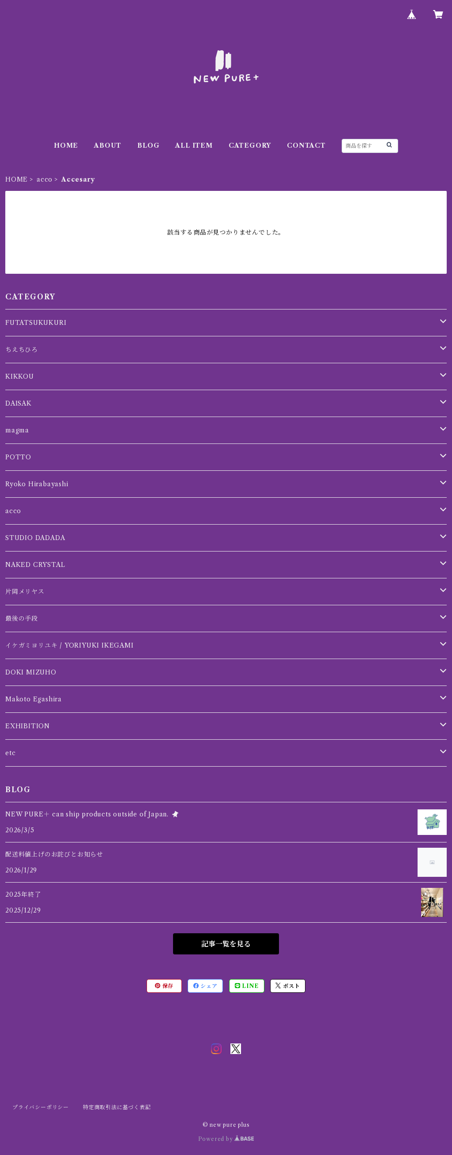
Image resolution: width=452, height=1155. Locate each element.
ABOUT (107, 145)
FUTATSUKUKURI (35, 323)
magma (17, 430)
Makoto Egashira (33, 699)
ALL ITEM (193, 145)
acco (45, 179)
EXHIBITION (27, 726)
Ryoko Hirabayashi (36, 484)
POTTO (18, 457)
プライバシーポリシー (40, 1107)
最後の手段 (21, 618)
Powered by (226, 1139)
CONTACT (306, 145)
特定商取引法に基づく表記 (117, 1107)
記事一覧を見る (226, 943)
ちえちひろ (21, 350)
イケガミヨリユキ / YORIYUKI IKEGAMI (69, 645)
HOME (66, 145)
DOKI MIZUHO (30, 672)
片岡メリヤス (25, 592)
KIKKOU (19, 376)
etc (10, 753)
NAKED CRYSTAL (35, 565)
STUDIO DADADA (35, 538)
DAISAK (18, 403)
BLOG (148, 145)
